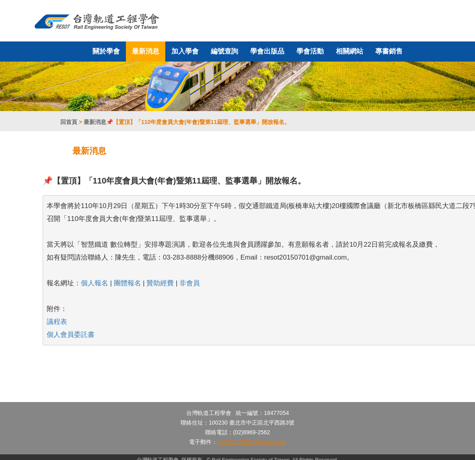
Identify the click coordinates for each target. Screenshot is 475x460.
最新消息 (145, 51)
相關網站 (349, 51)
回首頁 (68, 122)
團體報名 (127, 283)
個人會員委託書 (71, 334)
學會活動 (310, 51)
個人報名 (94, 283)
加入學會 (185, 51)
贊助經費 (160, 283)
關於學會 (106, 51)
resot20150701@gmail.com (251, 442)
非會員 (189, 283)
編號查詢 (224, 51)
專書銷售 (389, 51)
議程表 (57, 322)
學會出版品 (267, 51)
